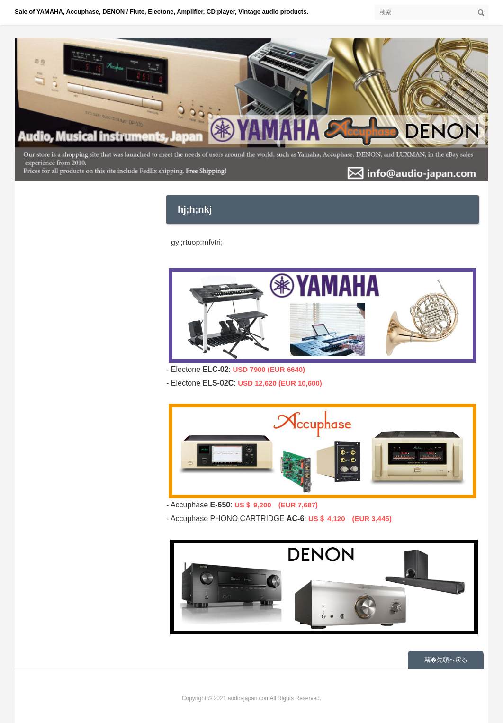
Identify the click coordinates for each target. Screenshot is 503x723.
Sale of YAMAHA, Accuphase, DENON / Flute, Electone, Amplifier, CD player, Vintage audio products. (161, 11)
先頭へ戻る (452, 659)
